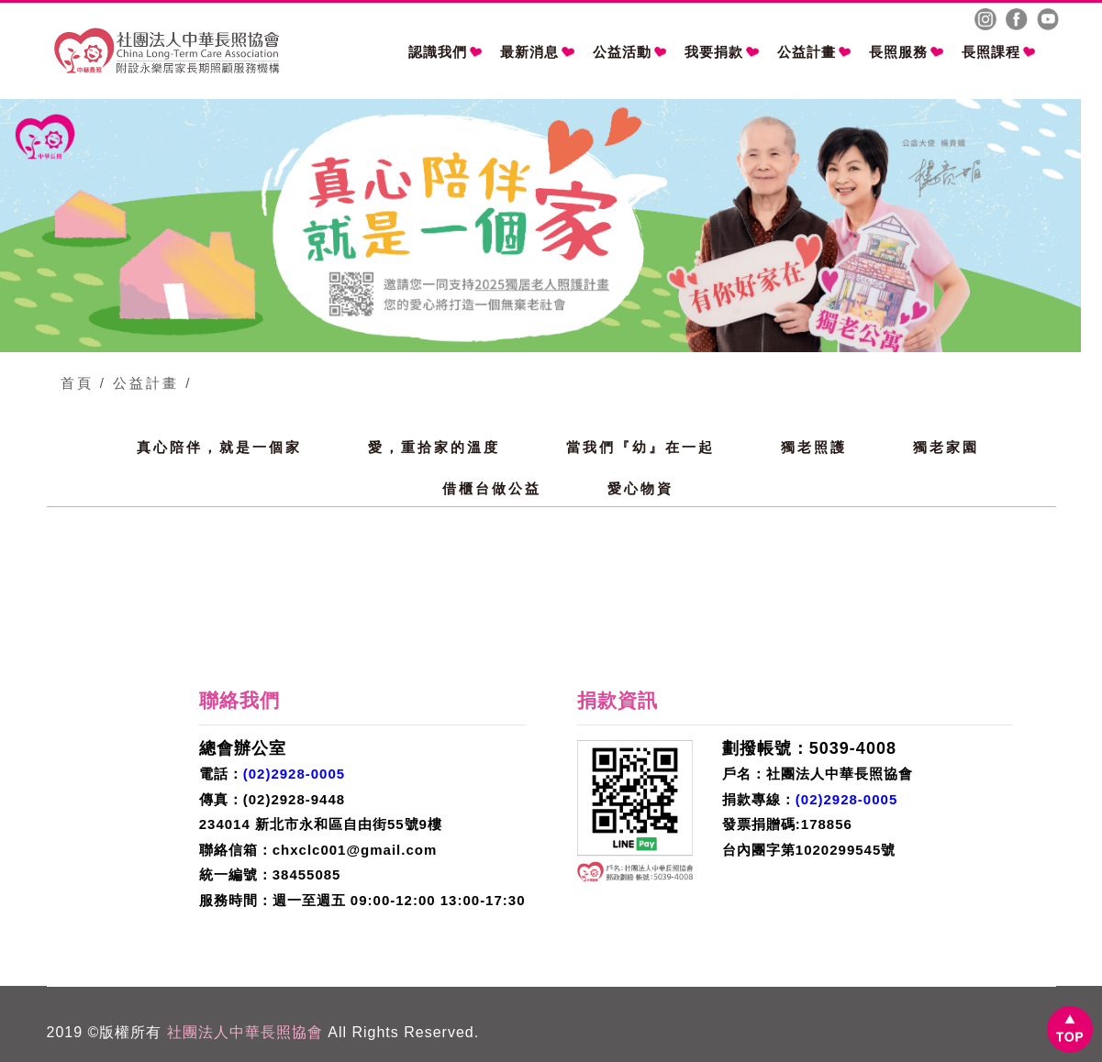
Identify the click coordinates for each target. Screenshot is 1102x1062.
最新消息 (537, 52)
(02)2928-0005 (294, 773)
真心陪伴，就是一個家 (219, 447)
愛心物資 (640, 488)
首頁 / (83, 383)
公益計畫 (814, 52)
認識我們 (445, 52)
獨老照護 (814, 447)
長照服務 (906, 52)
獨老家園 (946, 447)
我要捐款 (722, 52)
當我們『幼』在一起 (640, 447)
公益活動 (630, 52)
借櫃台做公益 (491, 488)
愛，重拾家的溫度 (434, 447)
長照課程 (999, 52)
